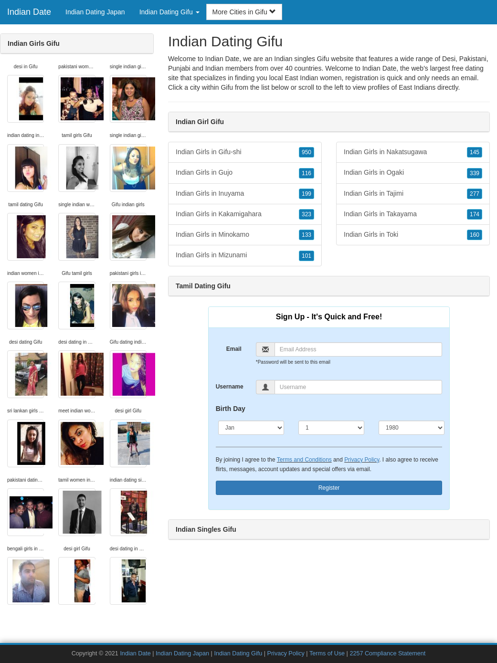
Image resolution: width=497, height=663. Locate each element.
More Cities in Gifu (244, 12)
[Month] (251, 428)
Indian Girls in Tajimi (413, 194)
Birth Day (230, 408)
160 (474, 235)
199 (306, 193)
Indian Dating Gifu (238, 653)
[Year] (411, 428)
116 (306, 173)
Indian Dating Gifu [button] (169, 12)
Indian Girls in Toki (413, 235)
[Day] (331, 428)
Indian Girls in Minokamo (245, 235)
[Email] (359, 349)
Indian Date (29, 12)
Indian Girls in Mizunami (245, 255)
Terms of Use (327, 653)
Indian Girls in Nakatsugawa (413, 152)
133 (306, 235)
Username (229, 386)
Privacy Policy (361, 459)
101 (306, 256)
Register (329, 487)
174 (474, 214)
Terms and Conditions (304, 459)
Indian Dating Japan (95, 12)
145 (474, 152)
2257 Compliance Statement (387, 653)
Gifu (227, 87)
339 (474, 173)
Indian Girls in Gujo (245, 173)
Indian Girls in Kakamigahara (245, 214)
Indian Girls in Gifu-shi (245, 152)
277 (474, 193)
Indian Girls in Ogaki (413, 173)
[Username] (359, 387)
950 (306, 152)
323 (306, 214)
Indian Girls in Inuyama (245, 194)
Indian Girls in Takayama (413, 214)
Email (234, 349)
